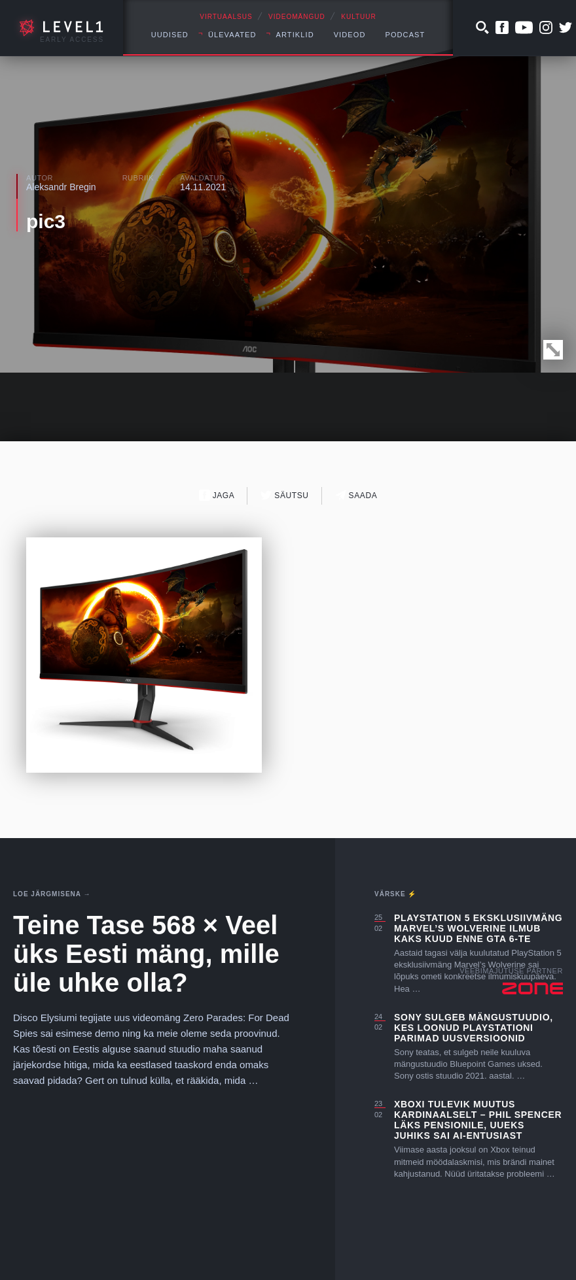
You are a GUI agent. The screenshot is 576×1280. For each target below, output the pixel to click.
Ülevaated (232, 35)
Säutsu (284, 495)
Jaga (217, 495)
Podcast (405, 35)
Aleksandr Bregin (61, 187)
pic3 (45, 221)
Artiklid (295, 35)
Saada (356, 495)
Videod (350, 35)
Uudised (170, 35)
